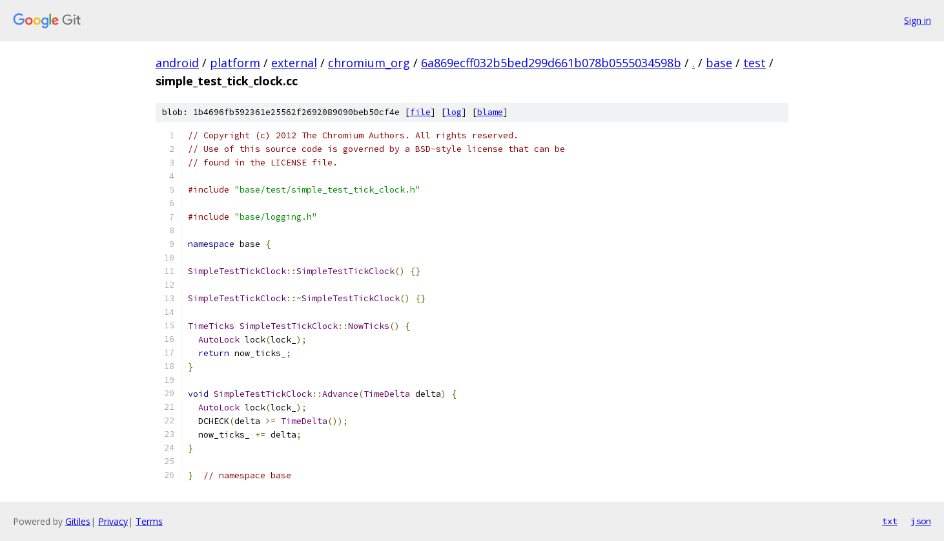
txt (890, 521)
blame (490, 112)
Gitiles (77, 521)
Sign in (917, 20)
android (177, 62)
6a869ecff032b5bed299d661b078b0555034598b (551, 62)
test (754, 62)
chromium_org (369, 62)
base (719, 62)
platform (235, 62)
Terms (149, 521)
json (920, 521)
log (454, 112)
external (294, 62)
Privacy (113, 521)
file (420, 112)
